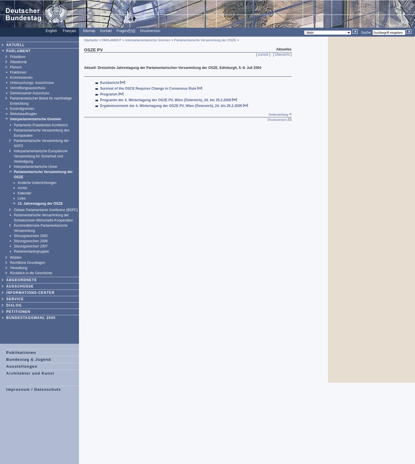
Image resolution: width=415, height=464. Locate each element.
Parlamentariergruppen (31, 251)
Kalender (24, 193)
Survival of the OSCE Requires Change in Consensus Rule (148, 89)
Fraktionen (18, 72)
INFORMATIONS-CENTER (30, 293)
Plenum (16, 67)
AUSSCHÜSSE (20, 286)
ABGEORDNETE (21, 280)
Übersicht (282, 54)
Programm (108, 94)
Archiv (22, 188)
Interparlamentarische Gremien (35, 119)
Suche (366, 33)
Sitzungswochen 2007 (31, 246)
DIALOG (14, 305)
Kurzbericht (109, 83)
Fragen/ (125, 31)
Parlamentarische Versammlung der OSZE (205, 40)
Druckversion (150, 31)
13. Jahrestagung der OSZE (40, 204)
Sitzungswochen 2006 (31, 241)
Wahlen (16, 258)
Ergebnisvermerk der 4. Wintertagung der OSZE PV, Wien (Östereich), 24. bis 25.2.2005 (171, 106)
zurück (263, 54)
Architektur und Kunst (30, 373)
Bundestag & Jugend (28, 359)
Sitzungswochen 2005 (31, 236)
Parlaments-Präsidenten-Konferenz (41, 125)
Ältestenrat (18, 62)
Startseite (91, 40)
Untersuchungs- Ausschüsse (32, 83)
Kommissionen (21, 78)
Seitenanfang (280, 114)
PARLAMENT (18, 51)
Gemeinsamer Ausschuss (29, 93)
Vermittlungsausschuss (28, 88)
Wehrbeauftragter (23, 114)
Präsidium (17, 57)
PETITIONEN (18, 312)
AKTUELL (15, 45)
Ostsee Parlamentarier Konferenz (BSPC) (46, 210)
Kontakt (106, 31)
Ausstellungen (21, 366)
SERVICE (15, 299)
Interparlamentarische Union (35, 167)
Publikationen (21, 352)
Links (22, 198)
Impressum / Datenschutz (33, 389)
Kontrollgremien (22, 109)
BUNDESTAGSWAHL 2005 (31, 318)
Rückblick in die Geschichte (31, 273)
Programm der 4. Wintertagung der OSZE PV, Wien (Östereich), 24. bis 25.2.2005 (165, 100)
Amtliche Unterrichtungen (37, 183)
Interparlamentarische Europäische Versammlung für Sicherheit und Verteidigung (40, 156)
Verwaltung (18, 268)
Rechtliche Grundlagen (27, 263)
